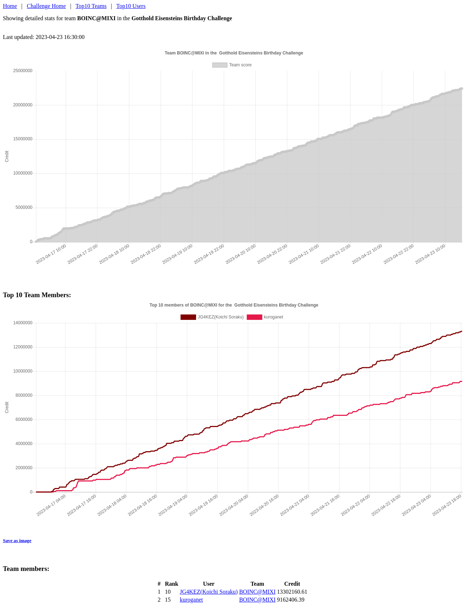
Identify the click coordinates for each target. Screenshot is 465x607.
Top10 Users (130, 6)
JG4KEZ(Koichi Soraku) (209, 592)
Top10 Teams (91, 6)
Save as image (17, 540)
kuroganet (191, 600)
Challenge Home (46, 6)
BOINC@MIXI (257, 592)
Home (10, 6)
